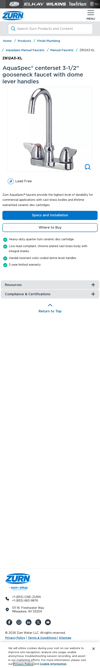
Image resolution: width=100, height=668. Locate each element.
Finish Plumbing (48, 40)
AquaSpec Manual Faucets (25, 50)
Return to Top (50, 311)
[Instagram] (20, 622)
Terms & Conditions (42, 637)
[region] (50, 655)
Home (7, 40)
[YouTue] (49, 622)
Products (24, 40)
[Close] (93, 648)
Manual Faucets (61, 50)
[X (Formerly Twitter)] (39, 622)
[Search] (50, 28)
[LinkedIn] (29, 622)
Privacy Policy (15, 637)
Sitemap (65, 637)
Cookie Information (53, 663)
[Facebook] (10, 622)
